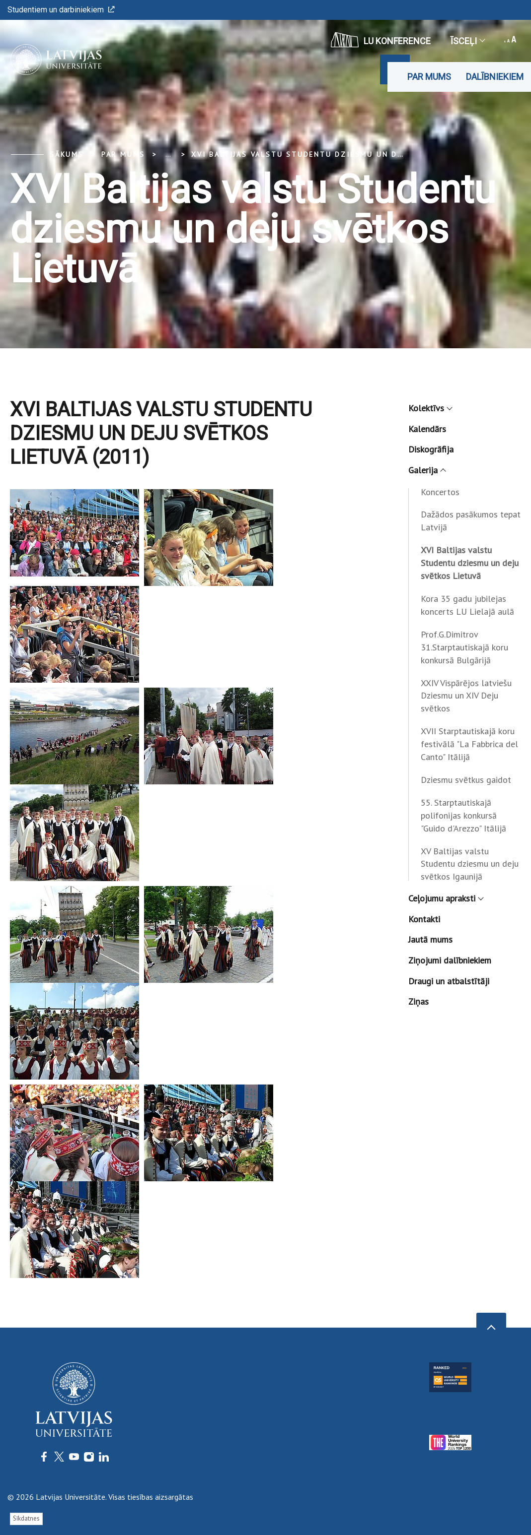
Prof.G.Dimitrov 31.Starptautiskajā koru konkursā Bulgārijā (464, 647)
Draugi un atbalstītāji (448, 981)
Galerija (426, 470)
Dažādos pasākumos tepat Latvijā (471, 521)
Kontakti (424, 919)
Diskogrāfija (431, 449)
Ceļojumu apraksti (445, 898)
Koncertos (440, 492)
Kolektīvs (430, 408)
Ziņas (418, 1001)
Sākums (67, 154)
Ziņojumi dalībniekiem (449, 960)
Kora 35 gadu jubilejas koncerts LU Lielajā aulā (467, 605)
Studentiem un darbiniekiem (61, 9)
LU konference (381, 40)
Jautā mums (430, 939)
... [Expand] (168, 154)
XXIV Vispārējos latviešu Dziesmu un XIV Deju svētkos (466, 695)
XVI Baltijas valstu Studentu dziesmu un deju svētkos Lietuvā (341, 154)
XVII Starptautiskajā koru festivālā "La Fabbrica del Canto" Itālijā (469, 744)
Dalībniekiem (495, 76)
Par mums (429, 76)
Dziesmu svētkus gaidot (466, 779)
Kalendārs (427, 429)
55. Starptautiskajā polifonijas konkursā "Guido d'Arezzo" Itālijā (463, 815)
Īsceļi (467, 41)
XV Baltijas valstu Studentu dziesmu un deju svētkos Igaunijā (470, 864)
